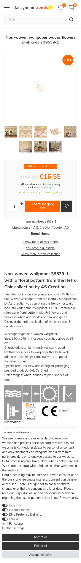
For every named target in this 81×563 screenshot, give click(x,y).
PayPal (14, 519)
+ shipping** (45, 187)
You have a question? (40, 248)
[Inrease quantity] (21, 203)
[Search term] (35, 19)
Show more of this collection (40, 254)
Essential (15, 505)
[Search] (71, 19)
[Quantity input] (14, 206)
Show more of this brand (40, 242)
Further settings (13, 528)
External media (19, 510)
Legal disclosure (26, 493)
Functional (16, 524)
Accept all (40, 537)
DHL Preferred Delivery (25, 514)
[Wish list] (62, 7)
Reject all (40, 546)
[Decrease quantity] (21, 208)
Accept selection (40, 555)
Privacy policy (69, 498)
